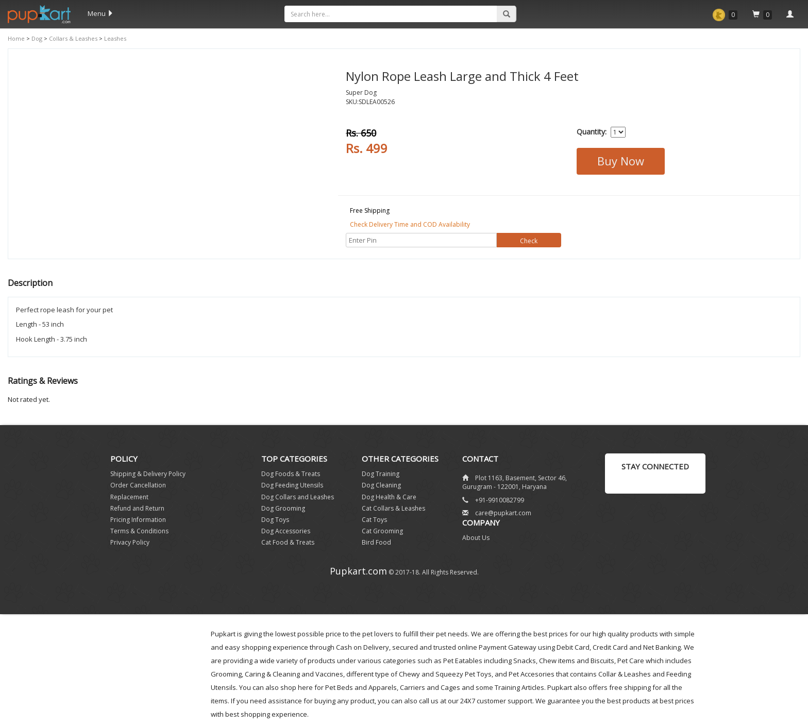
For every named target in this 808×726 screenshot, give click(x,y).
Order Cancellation (138, 485)
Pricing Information (138, 519)
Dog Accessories (285, 531)
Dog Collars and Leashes (297, 497)
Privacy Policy (129, 542)
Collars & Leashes (72, 38)
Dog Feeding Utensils (292, 485)
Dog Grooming (283, 508)
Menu (101, 13)
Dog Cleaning (381, 485)
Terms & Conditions (139, 531)
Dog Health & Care (389, 497)
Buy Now (620, 160)
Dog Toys (275, 519)
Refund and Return (137, 508)
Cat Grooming (382, 531)
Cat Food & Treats (287, 542)
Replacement (129, 497)
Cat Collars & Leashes (393, 508)
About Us (476, 537)
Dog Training (380, 473)
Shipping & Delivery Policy (148, 473)
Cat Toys (374, 519)
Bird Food (376, 542)
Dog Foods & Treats (290, 473)
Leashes (114, 38)
